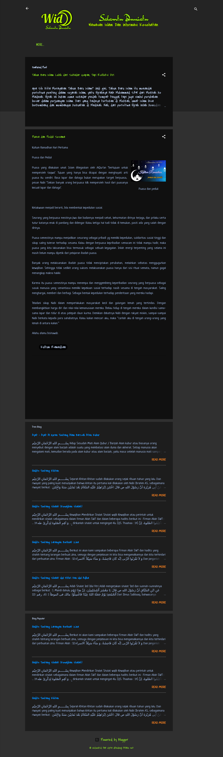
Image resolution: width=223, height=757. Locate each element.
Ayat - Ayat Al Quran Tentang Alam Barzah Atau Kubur (65, 435)
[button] (164, 75)
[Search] (196, 9)
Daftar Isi (60, 45)
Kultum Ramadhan (53, 347)
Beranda (41, 45)
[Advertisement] (187, 109)
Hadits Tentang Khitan (45, 471)
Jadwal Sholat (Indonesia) (90, 45)
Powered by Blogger (111, 739)
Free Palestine (122, 45)
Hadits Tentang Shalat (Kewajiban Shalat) (57, 506)
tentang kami (146, 45)
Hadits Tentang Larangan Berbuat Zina (55, 542)
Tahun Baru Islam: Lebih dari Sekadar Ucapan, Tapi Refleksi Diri (73, 75)
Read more (159, 459)
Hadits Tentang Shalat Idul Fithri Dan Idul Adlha (60, 578)
